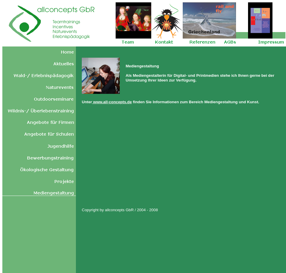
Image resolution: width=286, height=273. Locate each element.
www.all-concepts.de (112, 102)
